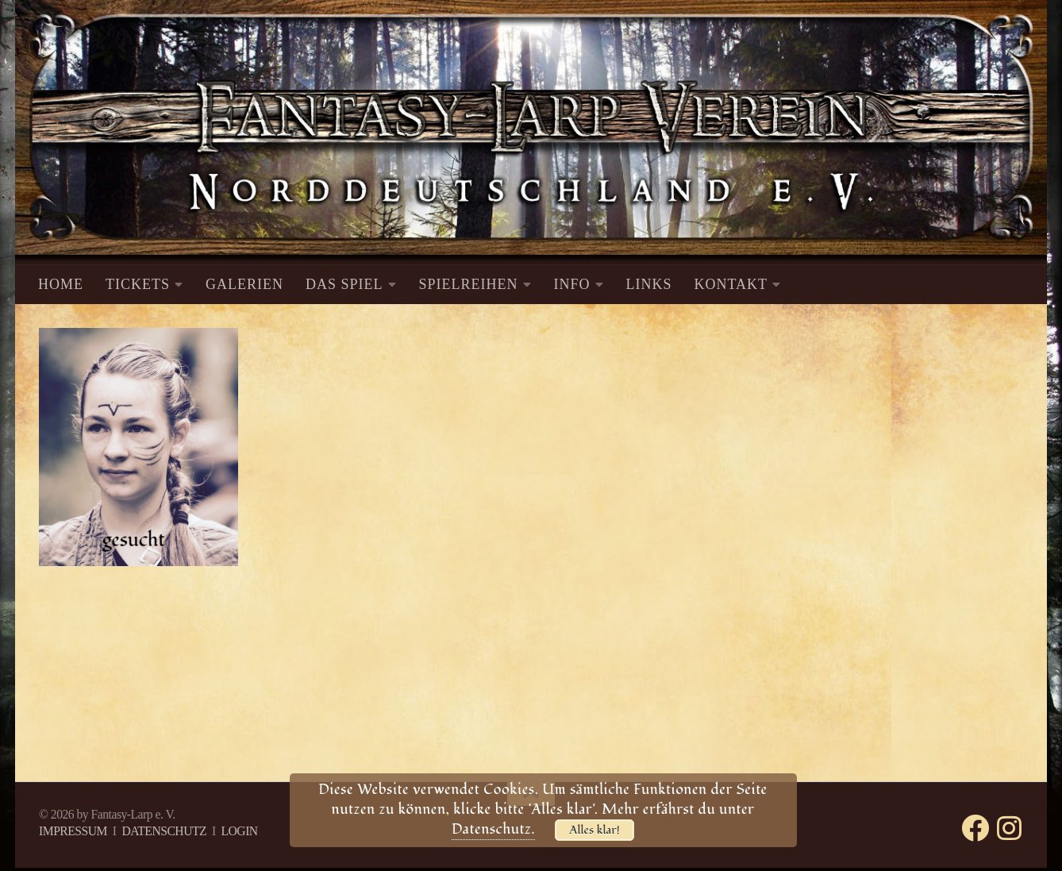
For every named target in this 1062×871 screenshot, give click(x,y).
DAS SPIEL (344, 284)
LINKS (649, 284)
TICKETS (138, 284)
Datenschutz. (493, 829)
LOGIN (239, 831)
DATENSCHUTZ (163, 831)
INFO (572, 284)
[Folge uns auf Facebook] (975, 828)
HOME (60, 284)
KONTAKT (731, 284)
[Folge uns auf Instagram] (1009, 828)
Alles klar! (594, 830)
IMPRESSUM (73, 831)
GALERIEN (244, 284)
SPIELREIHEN (468, 284)
